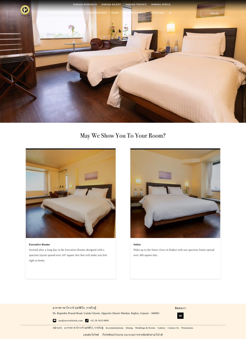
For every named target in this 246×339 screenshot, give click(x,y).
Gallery (161, 328)
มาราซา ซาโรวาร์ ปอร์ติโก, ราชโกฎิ (65, 13)
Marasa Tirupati (136, 4)
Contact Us (173, 328)
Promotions (157, 13)
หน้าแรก (57, 328)
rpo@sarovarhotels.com (70, 320)
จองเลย (214, 13)
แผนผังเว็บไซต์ (91, 335)
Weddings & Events (134, 13)
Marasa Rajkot (111, 4)
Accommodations (96, 13)
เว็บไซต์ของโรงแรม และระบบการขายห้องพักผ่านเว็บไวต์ (132, 335)
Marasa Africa (160, 4)
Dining (114, 13)
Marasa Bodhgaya (85, 4)
